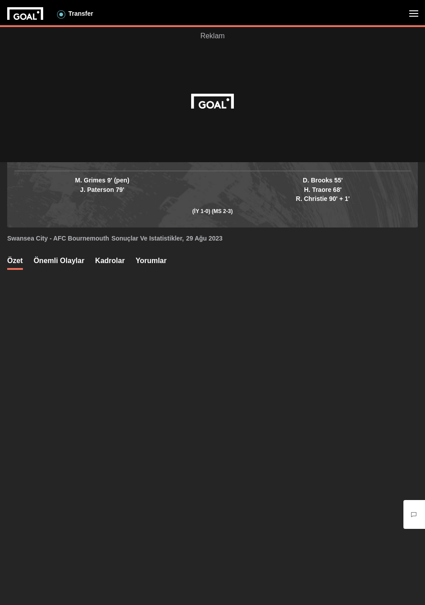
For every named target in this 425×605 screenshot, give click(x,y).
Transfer (80, 13)
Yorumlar (150, 260)
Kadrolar (110, 260)
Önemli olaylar (59, 260)
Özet (15, 260)
